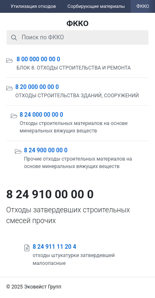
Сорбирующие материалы (96, 6)
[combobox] (77, 37)
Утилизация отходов (33, 6)
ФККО (78, 23)
